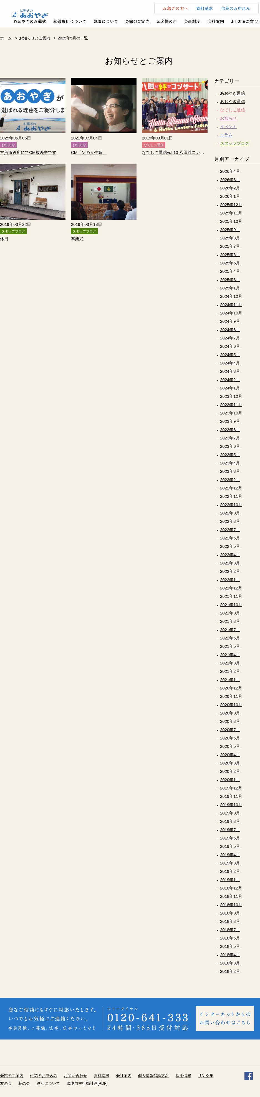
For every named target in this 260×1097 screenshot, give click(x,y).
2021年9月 (230, 613)
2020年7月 (230, 729)
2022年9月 (230, 513)
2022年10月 (231, 504)
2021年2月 (230, 671)
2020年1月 (230, 779)
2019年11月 (231, 796)
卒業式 (77, 238)
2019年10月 (231, 804)
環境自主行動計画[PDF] (87, 1083)
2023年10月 (231, 413)
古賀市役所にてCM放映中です (28, 152)
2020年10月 (231, 704)
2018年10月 (231, 904)
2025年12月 (231, 204)
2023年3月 (230, 471)
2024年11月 (231, 304)
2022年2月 (230, 571)
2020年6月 (230, 738)
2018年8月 (230, 921)
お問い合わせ (75, 1075)
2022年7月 (230, 529)
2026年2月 (230, 188)
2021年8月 (230, 621)
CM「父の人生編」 (89, 152)
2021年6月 (230, 638)
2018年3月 (230, 963)
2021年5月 (230, 646)
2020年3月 (230, 763)
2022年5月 (230, 546)
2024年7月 (230, 338)
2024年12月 (231, 296)
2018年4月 (230, 954)
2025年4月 (230, 271)
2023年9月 (230, 421)
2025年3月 (230, 279)
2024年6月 (230, 346)
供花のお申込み (43, 1075)
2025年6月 (230, 254)
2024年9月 (230, 321)
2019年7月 (230, 829)
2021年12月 (231, 588)
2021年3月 (230, 663)
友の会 (6, 1083)
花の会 (24, 1083)
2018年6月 (230, 938)
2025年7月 (230, 246)
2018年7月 (230, 929)
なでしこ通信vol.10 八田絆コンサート (175, 152)
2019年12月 (231, 788)
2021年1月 (230, 679)
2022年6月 (230, 538)
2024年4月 (230, 363)
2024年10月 (231, 313)
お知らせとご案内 (34, 38)
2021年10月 (231, 604)
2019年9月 (230, 813)
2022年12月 (231, 488)
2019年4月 (230, 854)
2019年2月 (230, 871)
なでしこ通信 (232, 110)
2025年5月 (230, 263)
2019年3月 (230, 863)
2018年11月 (231, 896)
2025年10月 (231, 221)
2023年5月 (230, 454)
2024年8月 (230, 329)
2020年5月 (230, 746)
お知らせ (228, 118)
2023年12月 (231, 396)
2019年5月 (230, 846)
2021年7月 (230, 629)
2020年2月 (230, 771)
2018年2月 (230, 971)
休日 (4, 238)
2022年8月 (230, 521)
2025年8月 (230, 238)
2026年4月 (230, 171)
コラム (226, 135)
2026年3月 (230, 179)
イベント (228, 126)
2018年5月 (230, 946)
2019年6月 (230, 838)
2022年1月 (230, 579)
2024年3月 (230, 371)
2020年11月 (231, 696)
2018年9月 (230, 913)
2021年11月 (231, 596)
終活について (48, 1083)
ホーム (6, 38)
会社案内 (124, 1075)
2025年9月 (230, 229)
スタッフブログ (234, 143)
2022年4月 (230, 554)
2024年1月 (230, 388)
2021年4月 (230, 654)
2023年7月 (230, 438)
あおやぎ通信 (232, 93)
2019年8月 (230, 821)
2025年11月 (231, 213)
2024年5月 (230, 354)
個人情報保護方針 (153, 1075)
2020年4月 (230, 754)
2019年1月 (230, 879)
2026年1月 (230, 196)
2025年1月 (230, 288)
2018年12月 (231, 888)
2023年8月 (230, 429)
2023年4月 (230, 463)
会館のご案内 (11, 1075)
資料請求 (101, 1075)
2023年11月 (231, 404)
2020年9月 (230, 713)
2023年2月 (230, 479)
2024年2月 (230, 379)
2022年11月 (231, 496)
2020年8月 (230, 721)
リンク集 (205, 1075)
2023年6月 (230, 446)
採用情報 (183, 1075)
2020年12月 (231, 688)
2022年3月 (230, 563)
